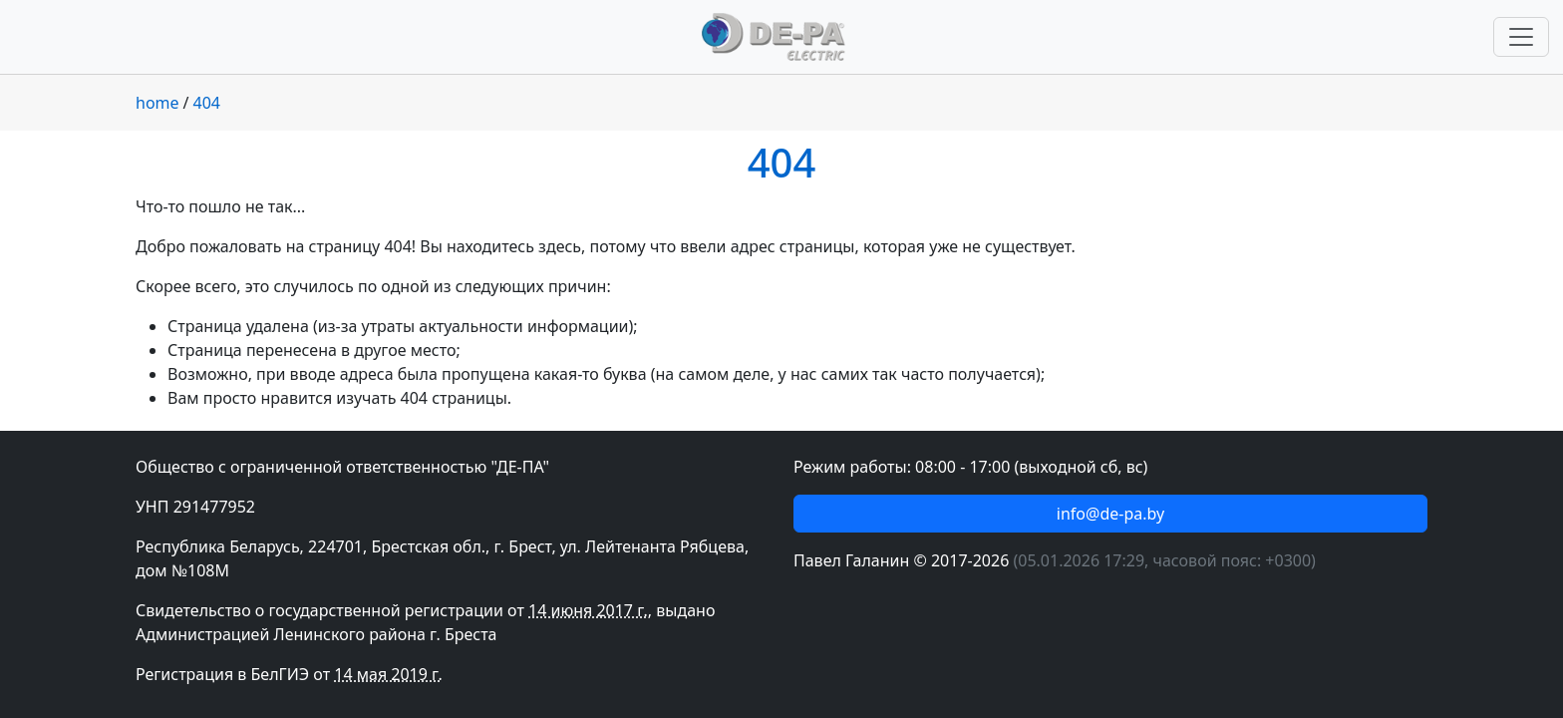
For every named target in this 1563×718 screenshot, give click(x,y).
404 (206, 103)
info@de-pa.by (1110, 514)
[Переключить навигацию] (1521, 37)
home (157, 103)
